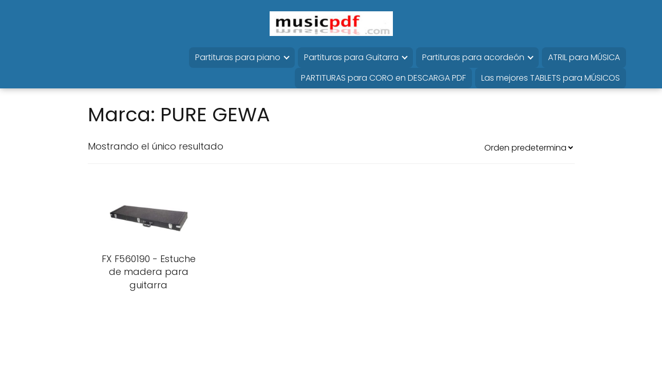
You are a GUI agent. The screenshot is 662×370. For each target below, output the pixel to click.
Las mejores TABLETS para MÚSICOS (550, 78)
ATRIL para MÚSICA (584, 57)
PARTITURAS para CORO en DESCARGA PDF (383, 78)
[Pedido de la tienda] (528, 147)
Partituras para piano (237, 57)
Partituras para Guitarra (351, 57)
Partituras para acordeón (473, 57)
